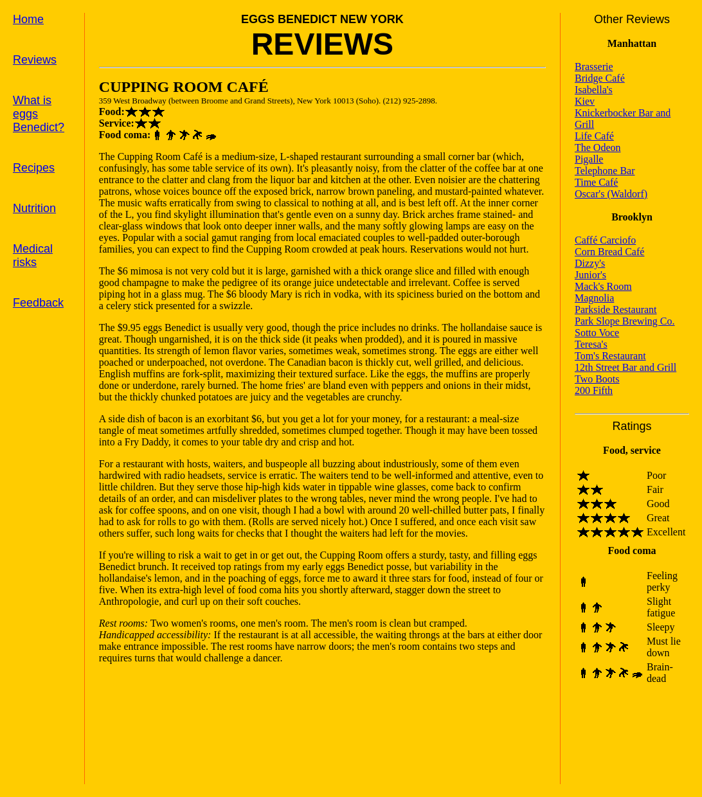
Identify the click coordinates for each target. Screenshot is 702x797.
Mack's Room (603, 286)
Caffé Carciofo (605, 240)
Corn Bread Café (609, 251)
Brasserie (594, 66)
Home (28, 19)
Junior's (590, 274)
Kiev (585, 101)
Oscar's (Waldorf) (611, 193)
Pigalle (589, 159)
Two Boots (597, 378)
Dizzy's (590, 263)
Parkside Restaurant (616, 309)
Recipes (34, 167)
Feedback (38, 302)
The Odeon (598, 147)
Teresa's (591, 344)
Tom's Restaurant (610, 355)
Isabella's (594, 89)
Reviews (35, 59)
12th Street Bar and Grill (625, 367)
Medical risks (33, 255)
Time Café (596, 182)
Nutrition (34, 208)
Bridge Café (600, 78)
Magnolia (594, 297)
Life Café (594, 135)
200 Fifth (594, 390)
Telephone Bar (605, 170)
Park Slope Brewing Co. (625, 321)
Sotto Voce (597, 332)
